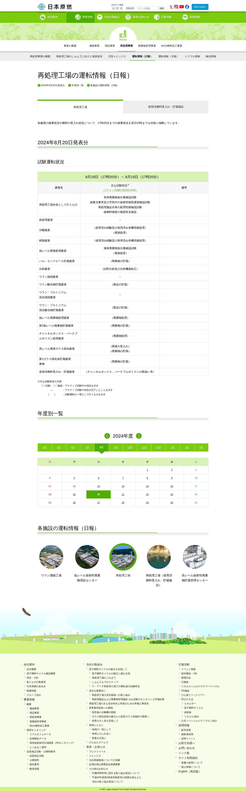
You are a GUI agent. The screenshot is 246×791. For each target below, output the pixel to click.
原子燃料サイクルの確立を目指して (108, 668)
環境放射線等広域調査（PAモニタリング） (53, 741)
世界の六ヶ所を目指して (105, 719)
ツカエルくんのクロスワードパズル (200, 685)
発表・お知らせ (95, 745)
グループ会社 (34, 693)
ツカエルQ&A (191, 715)
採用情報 (195, 16)
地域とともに (96, 724)
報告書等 (34, 763)
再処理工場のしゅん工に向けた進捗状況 (79, 55)
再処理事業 (126, 44)
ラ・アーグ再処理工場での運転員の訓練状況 (116, 685)
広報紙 (184, 681)
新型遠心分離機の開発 (104, 711)
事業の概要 (70, 44)
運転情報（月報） (168, 55)
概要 (29, 703)
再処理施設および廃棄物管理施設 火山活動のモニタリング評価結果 (128, 698)
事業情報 (81, 16)
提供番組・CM (189, 672)
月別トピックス (117, 55)
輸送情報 (211, 55)
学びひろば (187, 698)
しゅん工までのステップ (105, 681)
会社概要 (31, 668)
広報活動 (166, 16)
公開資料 (34, 759)
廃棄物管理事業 (147, 44)
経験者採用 (187, 733)
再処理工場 (80, 106)
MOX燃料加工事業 (171, 44)
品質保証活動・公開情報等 (41, 750)
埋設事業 (110, 44)
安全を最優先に (97, 689)
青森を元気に (99, 736)
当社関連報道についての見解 (104, 759)
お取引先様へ (200, 7)
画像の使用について (192, 761)
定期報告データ (38, 737)
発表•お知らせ (141, 16)
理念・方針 (33, 676)
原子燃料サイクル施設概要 (41, 672)
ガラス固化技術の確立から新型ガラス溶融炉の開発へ (120, 715)
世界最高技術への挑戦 (101, 706)
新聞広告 (186, 676)
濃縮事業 (94, 44)
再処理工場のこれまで (104, 676)
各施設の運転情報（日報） (104, 84)
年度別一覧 (78, 84)
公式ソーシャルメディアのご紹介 (199, 719)
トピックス (95, 754)
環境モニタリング (36, 728)
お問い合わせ (187, 747)
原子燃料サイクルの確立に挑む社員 (111, 672)
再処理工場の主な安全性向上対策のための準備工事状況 (119, 702)
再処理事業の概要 (40, 55)
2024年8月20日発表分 (53, 84)
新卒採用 (186, 728)
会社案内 (52, 16)
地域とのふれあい (101, 732)
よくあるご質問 (38, 746)
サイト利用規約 (188, 756)
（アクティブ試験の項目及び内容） (120, 189)
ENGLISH (130, 8)
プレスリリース (97, 750)
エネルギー (190, 702)
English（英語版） (190, 770)
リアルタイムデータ (40, 733)
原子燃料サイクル (193, 706)
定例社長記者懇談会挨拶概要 (104, 763)
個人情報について (190, 765)
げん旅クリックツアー (193, 693)
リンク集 (184, 752)
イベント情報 (188, 668)
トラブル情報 (192, 55)
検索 (162, 8)
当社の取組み (112, 16)
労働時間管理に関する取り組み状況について (116, 771)
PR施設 (185, 689)
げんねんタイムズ (98, 741)
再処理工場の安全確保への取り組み (111, 693)
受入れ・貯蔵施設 (166, 105)
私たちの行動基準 (36, 681)
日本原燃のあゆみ (36, 685)
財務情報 (31, 689)
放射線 (187, 711)
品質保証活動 (37, 754)
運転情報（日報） (142, 55)
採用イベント (188, 737)
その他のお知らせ (98, 767)
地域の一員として (101, 728)
